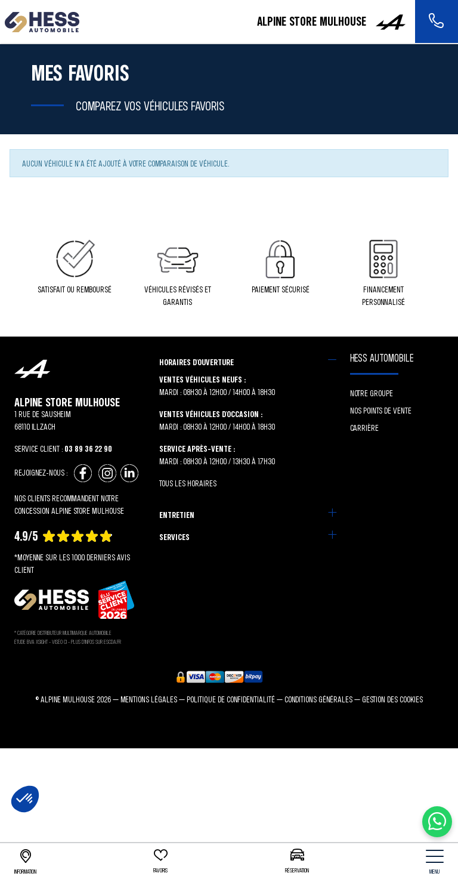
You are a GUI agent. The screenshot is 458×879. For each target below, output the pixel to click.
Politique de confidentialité (231, 699)
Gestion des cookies (392, 699)
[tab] (247, 362)
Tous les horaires (187, 483)
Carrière (364, 427)
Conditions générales (318, 699)
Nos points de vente (380, 410)
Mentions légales (148, 699)
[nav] (435, 862)
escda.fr (112, 641)
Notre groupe (371, 393)
